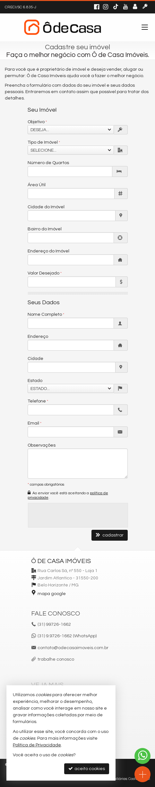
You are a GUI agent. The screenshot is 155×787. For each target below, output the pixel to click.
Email (33, 423)
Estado (35, 380)
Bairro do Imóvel (45, 229)
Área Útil (37, 185)
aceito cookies (86, 768)
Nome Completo (45, 314)
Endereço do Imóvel (48, 251)
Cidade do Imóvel (46, 207)
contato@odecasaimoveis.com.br (73, 648)
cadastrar (110, 535)
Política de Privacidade (37, 745)
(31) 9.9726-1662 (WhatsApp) (67, 636)
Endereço (38, 336)
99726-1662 (54, 624)
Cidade (35, 358)
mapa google (52, 594)
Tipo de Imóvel (43, 142)
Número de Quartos (48, 163)
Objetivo (36, 122)
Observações (42, 445)
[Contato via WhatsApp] (142, 756)
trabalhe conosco (56, 659)
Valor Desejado (43, 273)
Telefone (37, 401)
